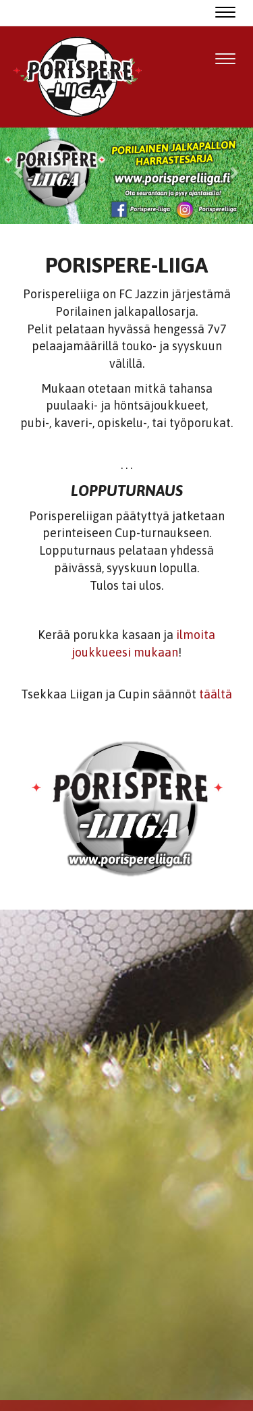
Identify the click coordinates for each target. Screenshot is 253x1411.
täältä (215, 694)
